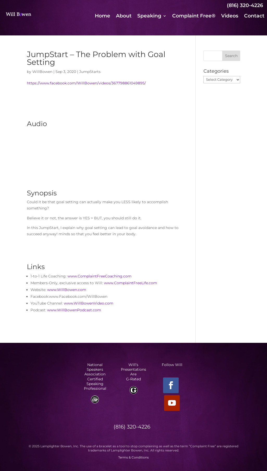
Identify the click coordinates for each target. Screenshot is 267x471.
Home (102, 16)
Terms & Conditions (133, 457)
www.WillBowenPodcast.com (74, 310)
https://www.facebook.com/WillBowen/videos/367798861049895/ (86, 83)
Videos (229, 16)
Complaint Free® (193, 16)
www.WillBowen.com (66, 289)
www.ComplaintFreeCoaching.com (99, 276)
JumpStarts (90, 71)
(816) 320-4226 (245, 5)
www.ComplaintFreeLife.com (130, 283)
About (124, 16)
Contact (254, 16)
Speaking (149, 16)
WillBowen (42, 71)
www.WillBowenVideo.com (88, 303)
